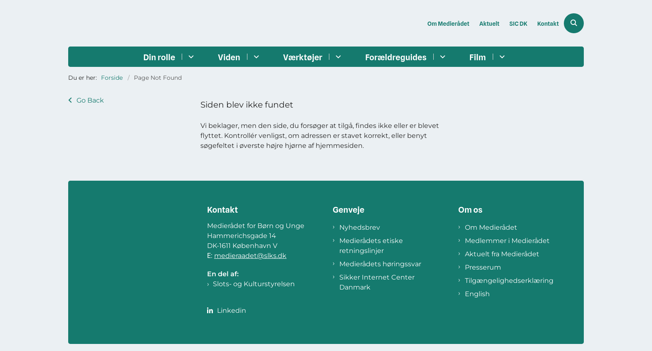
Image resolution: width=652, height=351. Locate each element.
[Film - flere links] (501, 57)
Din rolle (159, 57)
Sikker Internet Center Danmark (377, 282)
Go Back (90, 100)
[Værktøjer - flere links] (337, 57)
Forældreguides (396, 57)
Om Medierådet (491, 227)
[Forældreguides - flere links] (441, 57)
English (477, 294)
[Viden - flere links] (255, 57)
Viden (229, 57)
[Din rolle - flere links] (190, 57)
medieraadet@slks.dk (250, 256)
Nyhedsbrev (359, 227)
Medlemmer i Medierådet (507, 241)
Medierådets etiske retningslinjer (371, 246)
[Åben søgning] (574, 23)
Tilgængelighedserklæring (509, 281)
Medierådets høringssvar (380, 264)
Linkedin (231, 310)
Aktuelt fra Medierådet (502, 254)
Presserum (483, 267)
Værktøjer (302, 57)
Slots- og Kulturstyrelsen (254, 284)
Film (477, 57)
